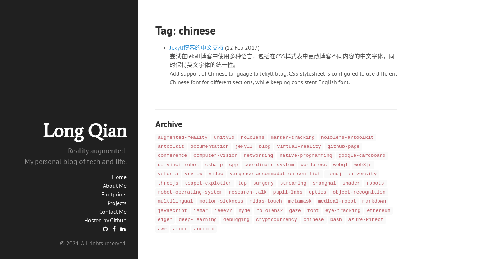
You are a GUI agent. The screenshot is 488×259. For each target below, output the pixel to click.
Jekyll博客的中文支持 (197, 47)
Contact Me (113, 211)
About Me (115, 185)
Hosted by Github (105, 220)
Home (119, 177)
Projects (117, 202)
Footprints (114, 194)
